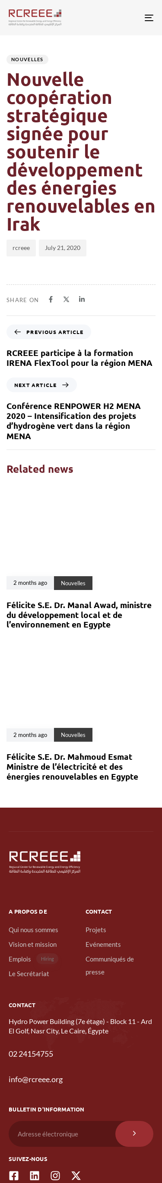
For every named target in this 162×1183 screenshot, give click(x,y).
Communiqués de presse (110, 965)
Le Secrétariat (29, 973)
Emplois (33, 958)
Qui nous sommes (33, 929)
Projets (96, 929)
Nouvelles (27, 59)
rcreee (21, 247)
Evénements (103, 944)
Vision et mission (33, 944)
